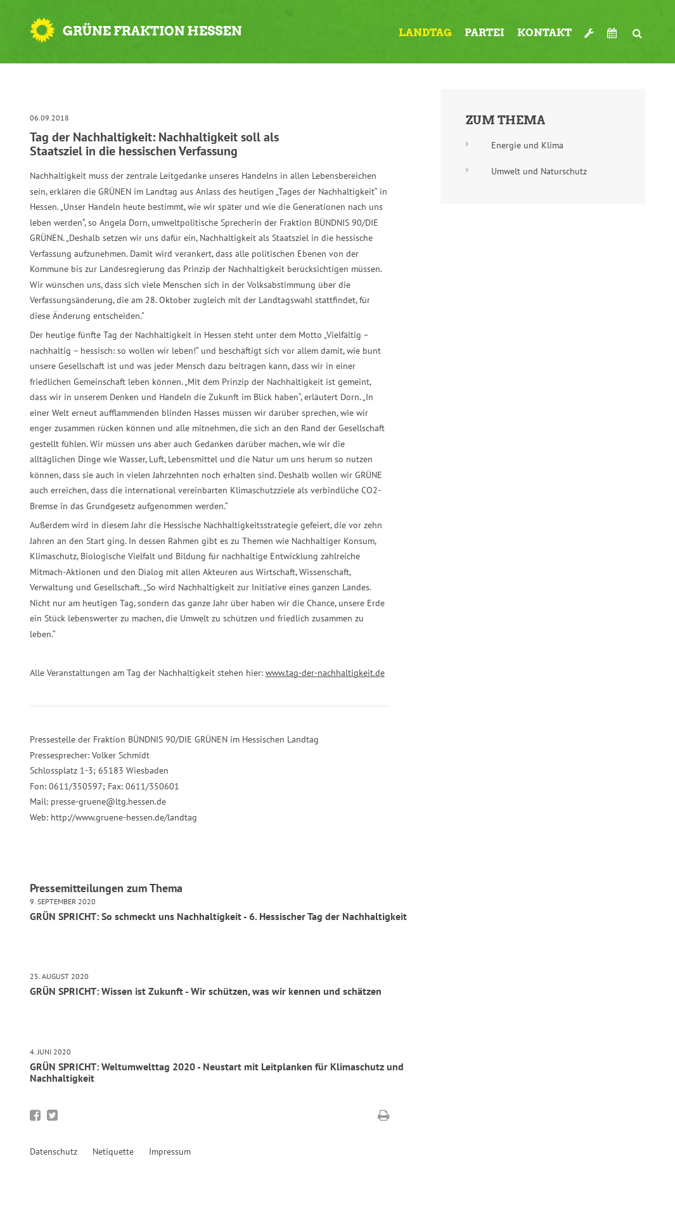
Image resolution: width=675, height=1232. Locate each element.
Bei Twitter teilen (52, 1115)
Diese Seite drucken (384, 1115)
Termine (613, 33)
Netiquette (113, 1151)
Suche (637, 28)
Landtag (425, 33)
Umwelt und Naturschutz (539, 171)
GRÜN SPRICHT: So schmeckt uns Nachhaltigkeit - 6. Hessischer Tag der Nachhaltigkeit (218, 916)
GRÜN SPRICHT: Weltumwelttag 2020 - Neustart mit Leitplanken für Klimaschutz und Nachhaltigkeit (217, 1072)
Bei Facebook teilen (35, 1115)
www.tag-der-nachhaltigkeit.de (325, 672)
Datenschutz (53, 1151)
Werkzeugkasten (589, 28)
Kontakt (544, 33)
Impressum (170, 1151)
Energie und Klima (527, 145)
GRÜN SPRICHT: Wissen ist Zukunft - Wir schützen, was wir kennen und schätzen (206, 991)
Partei (485, 33)
